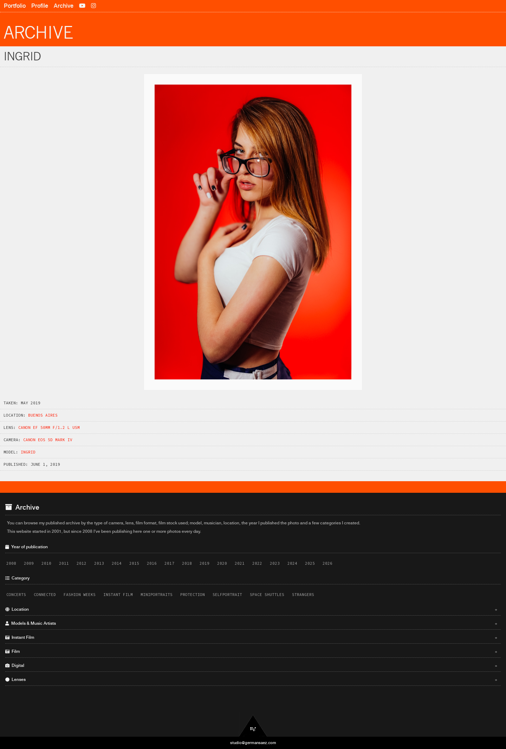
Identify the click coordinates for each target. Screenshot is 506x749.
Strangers (303, 594)
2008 (11, 563)
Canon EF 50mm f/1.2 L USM (49, 427)
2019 (204, 563)
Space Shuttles (267, 594)
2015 (134, 563)
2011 (64, 563)
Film (251, 651)
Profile (39, 5)
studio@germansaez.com (253, 742)
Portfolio (15, 5)
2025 (310, 563)
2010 (46, 563)
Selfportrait (227, 594)
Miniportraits (157, 594)
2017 (169, 563)
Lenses (251, 679)
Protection (192, 594)
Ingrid (28, 452)
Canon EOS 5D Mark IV (47, 439)
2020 (222, 563)
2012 (81, 563)
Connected (45, 594)
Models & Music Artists (251, 623)
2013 (99, 563)
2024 (292, 563)
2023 (275, 563)
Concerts (16, 594)
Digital (251, 665)
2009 (29, 563)
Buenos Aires (43, 415)
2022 (257, 563)
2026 (327, 563)
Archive (63, 5)
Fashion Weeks (80, 594)
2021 (240, 563)
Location (251, 609)
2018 (187, 563)
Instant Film (118, 594)
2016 (152, 563)
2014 (117, 563)
